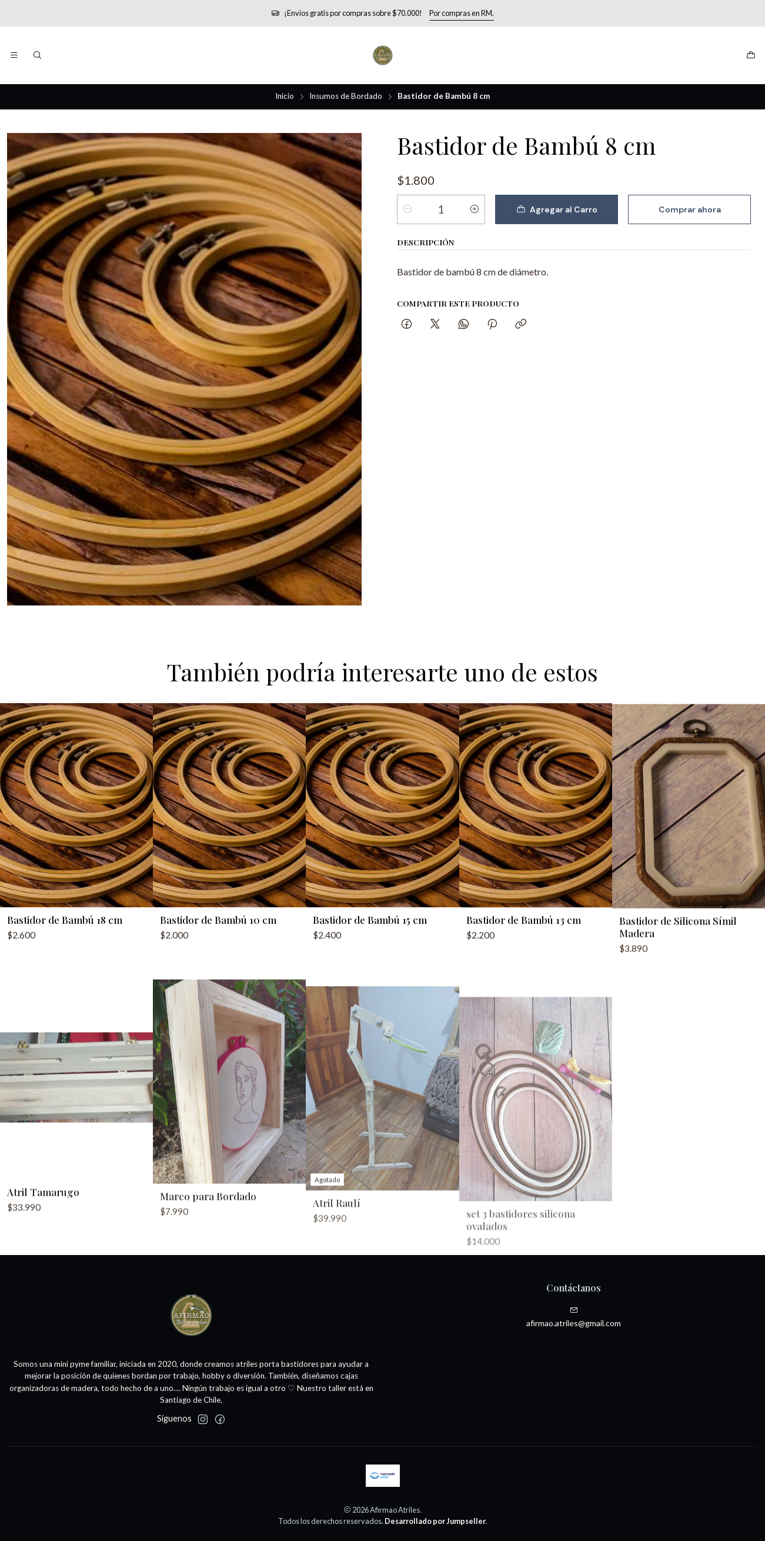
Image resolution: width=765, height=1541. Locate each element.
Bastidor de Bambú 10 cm (218, 977)
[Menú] (14, 55)
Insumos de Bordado (345, 96)
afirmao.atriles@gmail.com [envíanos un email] (573, 1317)
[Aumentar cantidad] (475, 209)
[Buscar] (37, 55)
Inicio (284, 96)
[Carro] (751, 55)
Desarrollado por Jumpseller (435, 1521)
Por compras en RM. (461, 13)
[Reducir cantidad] (407, 209)
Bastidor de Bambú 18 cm (64, 965)
